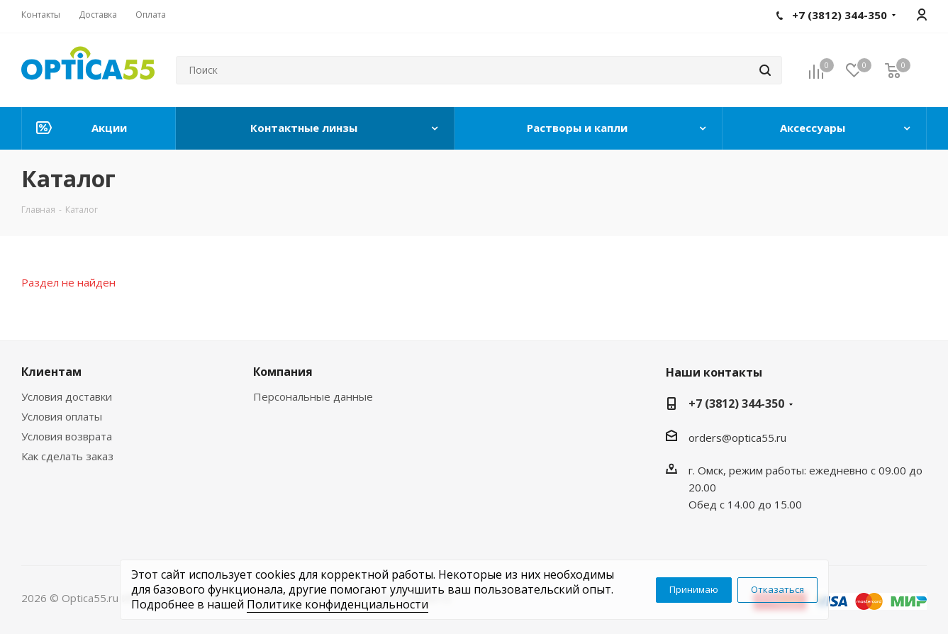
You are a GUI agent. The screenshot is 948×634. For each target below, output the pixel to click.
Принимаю (693, 589)
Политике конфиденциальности (337, 604)
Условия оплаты (61, 416)
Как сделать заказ (67, 456)
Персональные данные (313, 396)
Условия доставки (66, 396)
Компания (283, 371)
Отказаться (777, 589)
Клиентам (51, 371)
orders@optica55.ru (737, 437)
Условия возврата (66, 436)
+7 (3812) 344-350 (736, 403)
